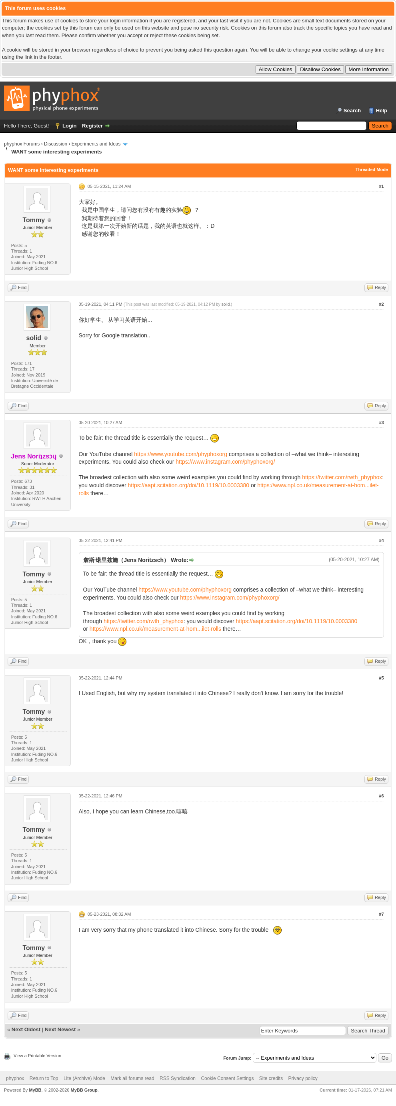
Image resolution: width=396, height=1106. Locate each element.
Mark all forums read (132, 1078)
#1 (381, 186)
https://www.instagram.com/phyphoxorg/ (225, 461)
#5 (381, 678)
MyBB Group (83, 1090)
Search (352, 111)
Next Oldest (26, 1029)
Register (92, 126)
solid (33, 338)
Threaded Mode (372, 169)
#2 (381, 304)
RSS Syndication (178, 1078)
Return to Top (44, 1078)
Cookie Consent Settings (227, 1078)
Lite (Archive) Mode (84, 1078)
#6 (381, 795)
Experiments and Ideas (96, 144)
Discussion (55, 144)
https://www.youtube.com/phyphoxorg (180, 454)
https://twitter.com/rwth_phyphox (342, 477)
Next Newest (60, 1029)
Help (381, 111)
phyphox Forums (22, 144)
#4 (381, 540)
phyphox (15, 1078)
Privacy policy (303, 1078)
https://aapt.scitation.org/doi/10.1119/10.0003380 (188, 485)
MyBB (35, 1090)
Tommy (33, 220)
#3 (381, 422)
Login (69, 126)
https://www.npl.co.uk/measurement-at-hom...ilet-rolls (155, 629)
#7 (381, 914)
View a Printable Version (37, 1055)
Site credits (271, 1078)
